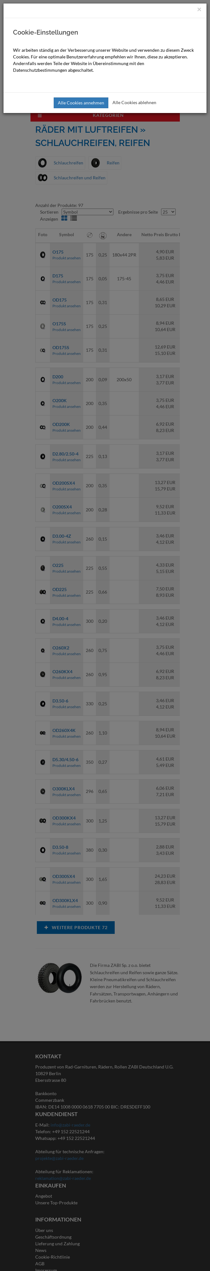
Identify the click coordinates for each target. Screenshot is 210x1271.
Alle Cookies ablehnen (134, 102)
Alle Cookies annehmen (81, 102)
